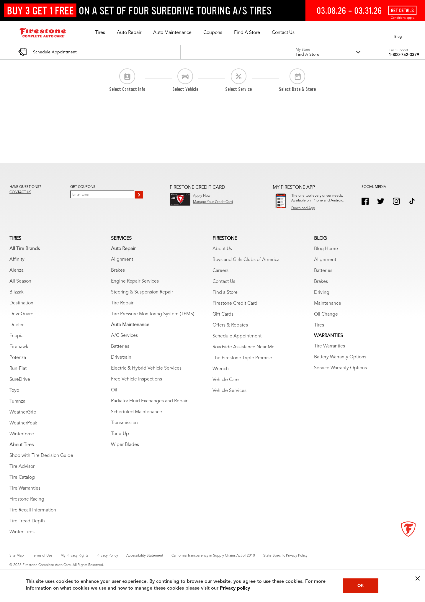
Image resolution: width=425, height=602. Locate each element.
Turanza (17, 401)
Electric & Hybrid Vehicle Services (146, 368)
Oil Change (326, 314)
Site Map (16, 555)
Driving (321, 292)
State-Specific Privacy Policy (285, 555)
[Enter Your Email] (102, 194)
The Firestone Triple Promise (242, 358)
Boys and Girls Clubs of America (245, 259)
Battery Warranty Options (340, 357)
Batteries (120, 346)
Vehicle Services (229, 390)
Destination (21, 303)
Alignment (122, 259)
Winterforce (21, 434)
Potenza (17, 357)
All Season (20, 281)
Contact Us (223, 281)
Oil (114, 390)
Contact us (20, 192)
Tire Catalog (22, 477)
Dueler (16, 325)
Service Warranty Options (340, 368)
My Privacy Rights (74, 555)
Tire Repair (122, 303)
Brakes (118, 270)
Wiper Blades (125, 444)
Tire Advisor (22, 466)
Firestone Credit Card (234, 303)
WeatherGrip (22, 412)
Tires (319, 325)
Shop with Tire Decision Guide (41, 455)
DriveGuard (21, 314)
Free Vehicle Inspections (136, 379)
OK (360, 586)
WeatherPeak (23, 423)
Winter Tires (22, 532)
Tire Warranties (24, 488)
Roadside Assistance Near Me (243, 347)
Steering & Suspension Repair (142, 292)
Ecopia (16, 336)
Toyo (14, 390)
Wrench (220, 369)
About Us (222, 249)
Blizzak (16, 292)
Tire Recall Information (32, 510)
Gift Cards (222, 314)
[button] (100, 33)
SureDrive (19, 379)
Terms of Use (42, 555)
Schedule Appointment (236, 336)
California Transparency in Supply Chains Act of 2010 (213, 555)
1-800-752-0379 (404, 55)
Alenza (16, 270)
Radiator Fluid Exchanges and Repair (149, 401)
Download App (303, 208)
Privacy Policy (107, 555)
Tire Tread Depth (27, 521)
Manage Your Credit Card (213, 202)
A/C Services (124, 335)
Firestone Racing (26, 499)
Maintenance (327, 303)
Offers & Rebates (230, 325)
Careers (220, 270)
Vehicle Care (225, 380)
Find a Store (225, 292)
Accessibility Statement (144, 555)
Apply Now (201, 196)
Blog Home (326, 249)
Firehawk (18, 347)
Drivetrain (121, 357)
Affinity (16, 259)
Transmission (124, 423)
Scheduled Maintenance (136, 412)
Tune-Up (120, 434)
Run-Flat (18, 368)
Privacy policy (235, 588)
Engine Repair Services (135, 281)
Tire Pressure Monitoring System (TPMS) (152, 314)
